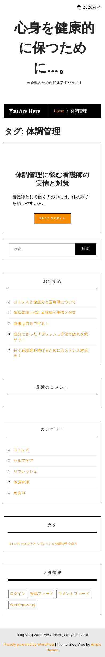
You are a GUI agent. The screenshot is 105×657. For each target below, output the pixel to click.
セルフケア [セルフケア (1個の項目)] (28, 544)
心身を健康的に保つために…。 (54, 47)
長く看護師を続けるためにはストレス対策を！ (51, 353)
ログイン (18, 594)
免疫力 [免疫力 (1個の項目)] (72, 544)
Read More (52, 218)
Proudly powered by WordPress (29, 645)
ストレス (21, 450)
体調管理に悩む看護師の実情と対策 (52, 179)
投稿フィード (42, 594)
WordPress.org (22, 605)
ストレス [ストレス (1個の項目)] (14, 544)
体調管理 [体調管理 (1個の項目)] (61, 544)
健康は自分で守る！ (31, 324)
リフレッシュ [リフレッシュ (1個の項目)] (45, 544)
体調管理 (21, 483)
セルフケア (23, 461)
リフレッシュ (25, 472)
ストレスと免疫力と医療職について (45, 302)
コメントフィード (74, 594)
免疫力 (19, 493)
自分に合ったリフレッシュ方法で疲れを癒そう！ (51, 337)
